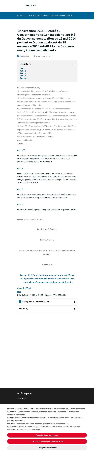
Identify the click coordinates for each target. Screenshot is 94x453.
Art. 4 (23, 76)
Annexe (24, 78)
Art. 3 (23, 73)
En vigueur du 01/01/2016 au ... (47, 301)
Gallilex (22, 398)
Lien (19, 291)
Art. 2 (23, 71)
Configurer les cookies (47, 447)
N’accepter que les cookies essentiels (47, 441)
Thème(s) (47, 308)
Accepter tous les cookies (47, 435)
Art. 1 (24, 68)
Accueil (20, 15)
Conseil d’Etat (24, 288)
